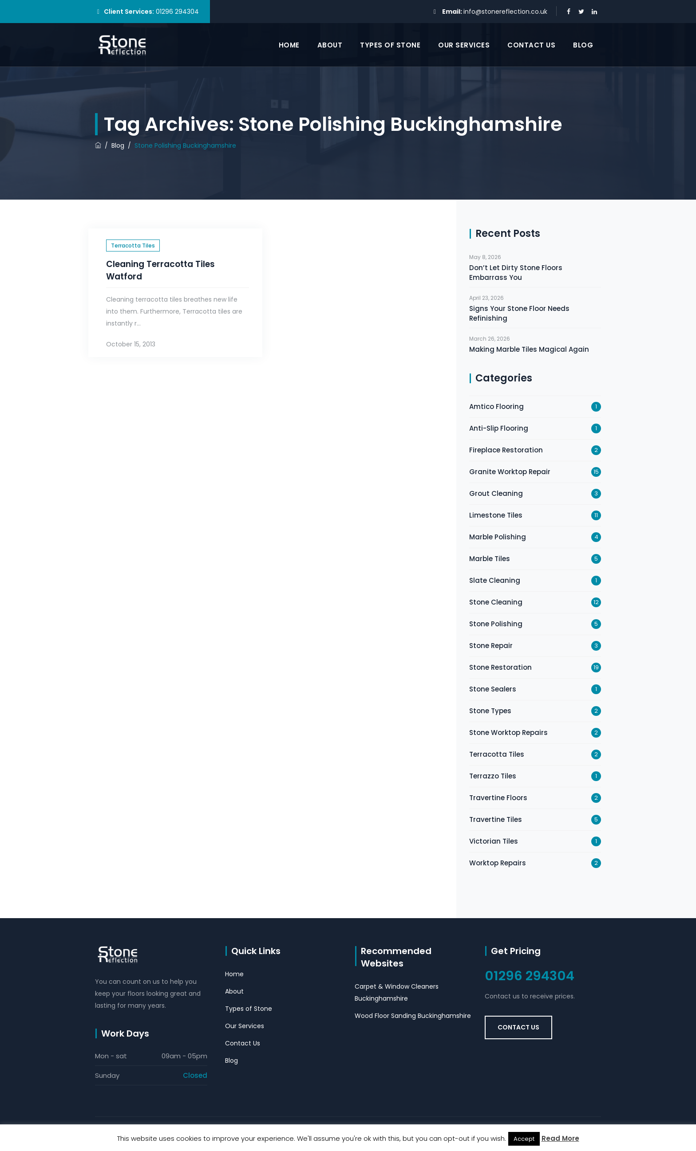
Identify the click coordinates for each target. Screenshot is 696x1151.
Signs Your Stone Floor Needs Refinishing (519, 313)
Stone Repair (491, 645)
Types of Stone (390, 45)
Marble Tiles (489, 558)
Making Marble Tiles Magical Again (529, 349)
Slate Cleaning (494, 580)
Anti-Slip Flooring (498, 428)
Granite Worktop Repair (509, 471)
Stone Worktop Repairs (508, 732)
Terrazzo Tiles (492, 776)
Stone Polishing (495, 624)
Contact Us (531, 45)
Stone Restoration (500, 667)
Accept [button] (524, 1139)
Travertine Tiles (495, 819)
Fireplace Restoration (506, 450)
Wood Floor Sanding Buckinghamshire (413, 1015)
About (330, 45)
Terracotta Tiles (133, 245)
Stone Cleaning (495, 602)
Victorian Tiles (493, 841)
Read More (560, 1138)
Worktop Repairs (497, 863)
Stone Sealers (492, 689)
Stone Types (490, 710)
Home (289, 45)
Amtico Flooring (496, 406)
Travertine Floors (498, 797)
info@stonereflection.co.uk (505, 11)
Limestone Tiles (495, 515)
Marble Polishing (497, 537)
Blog (583, 45)
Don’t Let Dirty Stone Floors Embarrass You (515, 272)
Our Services (464, 45)
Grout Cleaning (496, 493)
